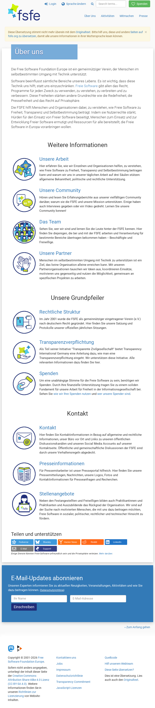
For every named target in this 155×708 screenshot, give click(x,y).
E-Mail (24, 548)
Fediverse (23, 542)
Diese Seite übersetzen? (119, 669)
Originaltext (83, 32)
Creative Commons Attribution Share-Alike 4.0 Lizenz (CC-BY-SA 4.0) (28, 679)
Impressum (63, 669)
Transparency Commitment (73, 681)
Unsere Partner (55, 253)
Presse (143, 16)
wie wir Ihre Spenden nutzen (72, 394)
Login (50, 3)
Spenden (139, 3)
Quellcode (111, 657)
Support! (47, 548)
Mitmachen (127, 16)
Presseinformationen (61, 464)
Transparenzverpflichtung (66, 342)
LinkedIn (117, 542)
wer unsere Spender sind (113, 394)
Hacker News (70, 542)
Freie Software (86, 86)
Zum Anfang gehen (138, 627)
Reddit (94, 542)
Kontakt (47, 428)
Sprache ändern (74, 3)
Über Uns (90, 16)
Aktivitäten (107, 16)
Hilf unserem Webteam (119, 663)
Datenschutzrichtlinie (69, 675)
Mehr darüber (105, 553)
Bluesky (47, 542)
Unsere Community (60, 190)
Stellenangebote (56, 494)
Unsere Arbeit (54, 159)
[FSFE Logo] (24, 12)
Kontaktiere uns (66, 657)
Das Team (50, 222)
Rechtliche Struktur (59, 312)
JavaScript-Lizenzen (69, 687)
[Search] (92, 4)
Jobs (59, 663)
